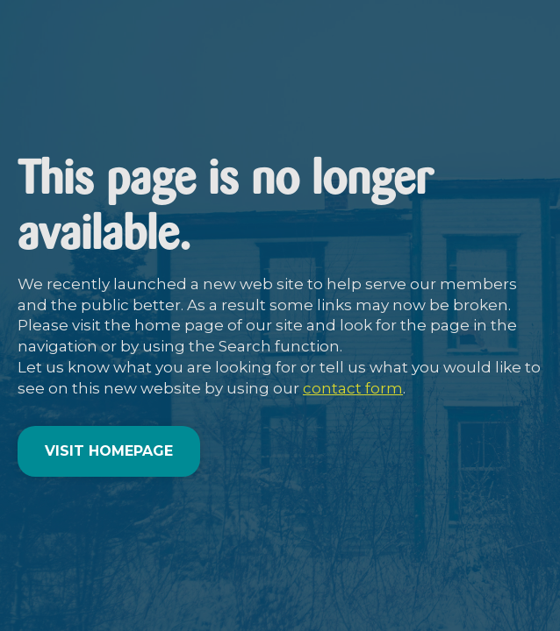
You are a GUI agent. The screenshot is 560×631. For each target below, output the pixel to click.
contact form (353, 388)
